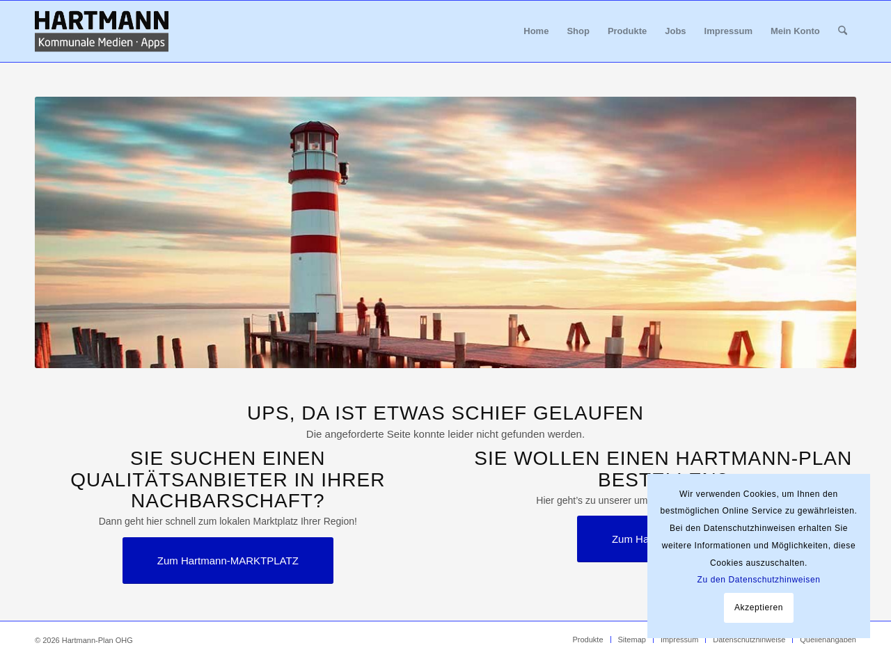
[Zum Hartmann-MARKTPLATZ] (228, 560)
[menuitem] (536, 31)
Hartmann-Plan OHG (97, 640)
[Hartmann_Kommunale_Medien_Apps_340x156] (101, 31)
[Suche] (842, 31)
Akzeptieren (758, 607)
